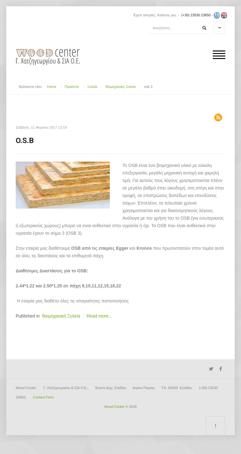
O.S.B (25, 140)
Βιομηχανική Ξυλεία (121, 86)
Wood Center (114, 407)
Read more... (99, 315)
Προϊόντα (72, 86)
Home (51, 86)
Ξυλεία (92, 86)
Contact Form (43, 397)
